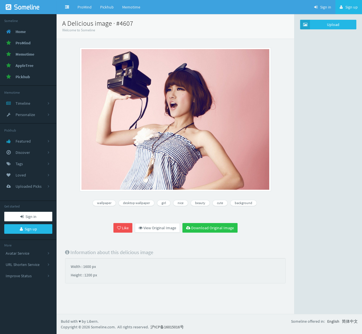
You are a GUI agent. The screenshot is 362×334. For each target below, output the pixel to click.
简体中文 (350, 321)
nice (181, 203)
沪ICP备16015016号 (167, 326)
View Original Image (157, 227)
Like (123, 227)
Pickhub (107, 7)
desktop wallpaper (136, 203)
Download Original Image (210, 227)
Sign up (28, 229)
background (243, 203)
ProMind (84, 7)
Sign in (28, 216)
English (333, 321)
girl (163, 203)
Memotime (131, 7)
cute (220, 203)
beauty (200, 203)
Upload (319, 24)
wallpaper (104, 203)
